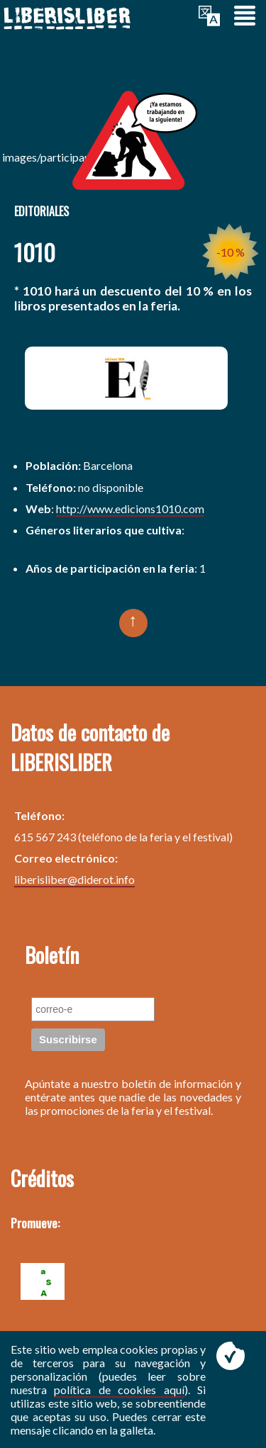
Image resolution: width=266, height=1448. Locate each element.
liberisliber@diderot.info (74, 879)
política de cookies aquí (119, 1389)
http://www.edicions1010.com (130, 508)
